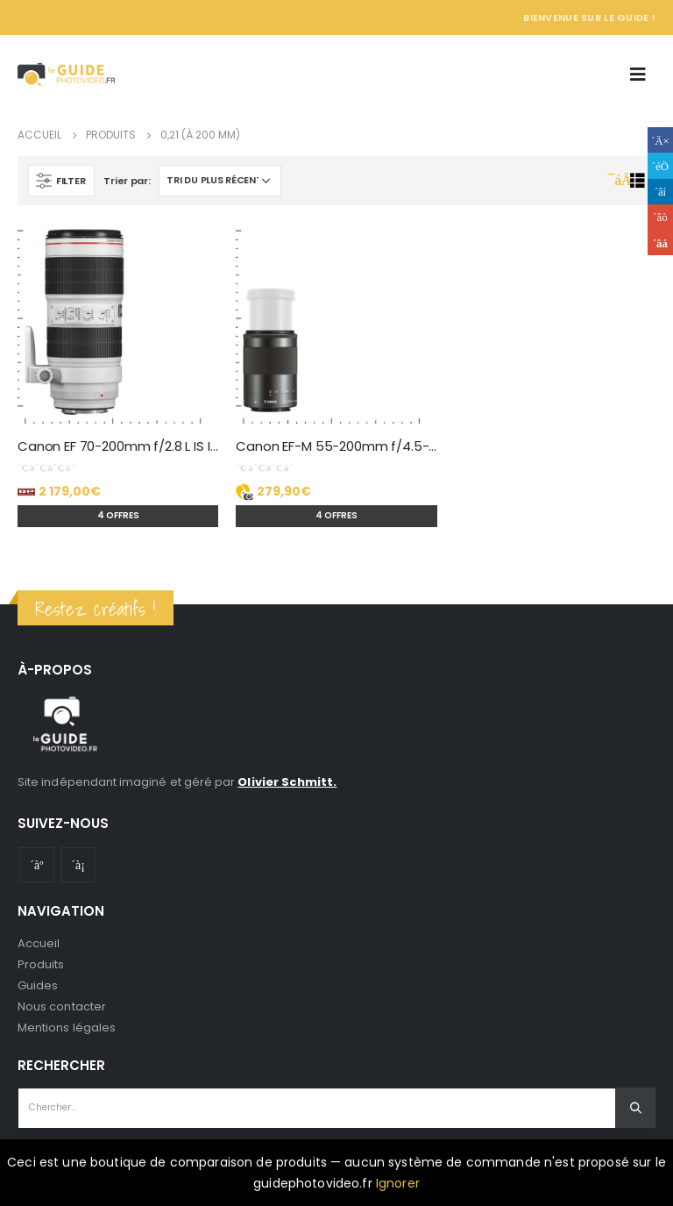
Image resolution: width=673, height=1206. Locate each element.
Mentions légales (67, 1027)
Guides (38, 985)
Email (660, 242)
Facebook (660, 140)
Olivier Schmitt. (286, 782)
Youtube (36, 864)
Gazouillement (660, 165)
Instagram (78, 864)
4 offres (118, 515)
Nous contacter (62, 1006)
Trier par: (126, 181)
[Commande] (220, 180)
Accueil (39, 943)
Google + (660, 217)
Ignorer (398, 1183)
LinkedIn (660, 191)
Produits (41, 964)
